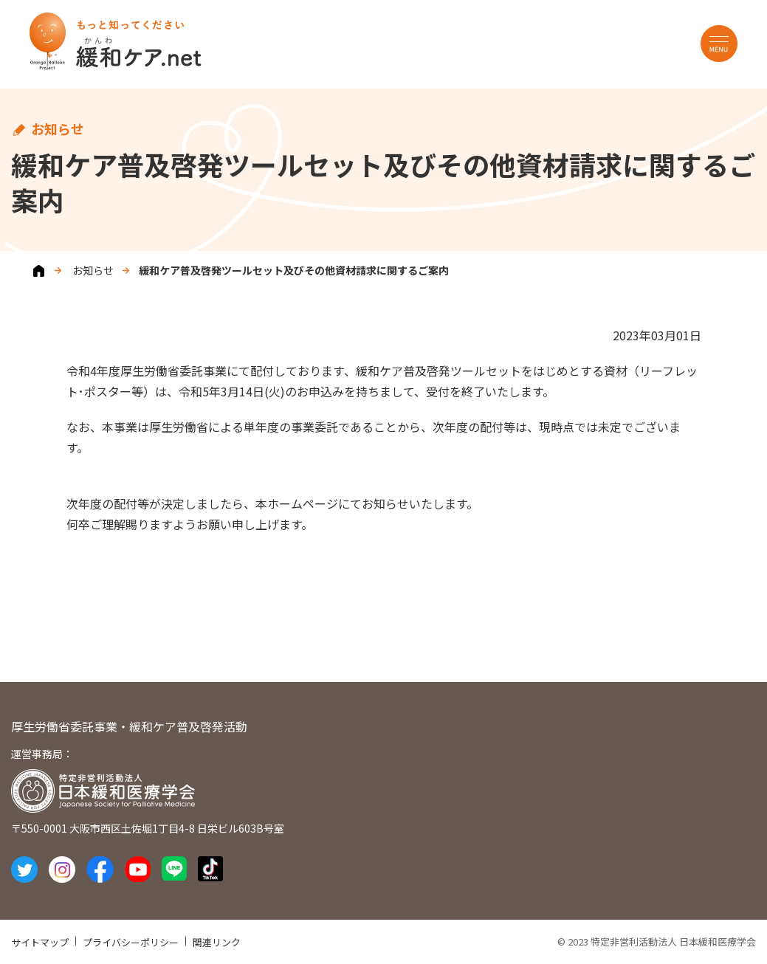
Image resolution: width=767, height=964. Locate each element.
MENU (719, 43)
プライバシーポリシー (131, 942)
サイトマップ (40, 942)
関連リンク (217, 942)
